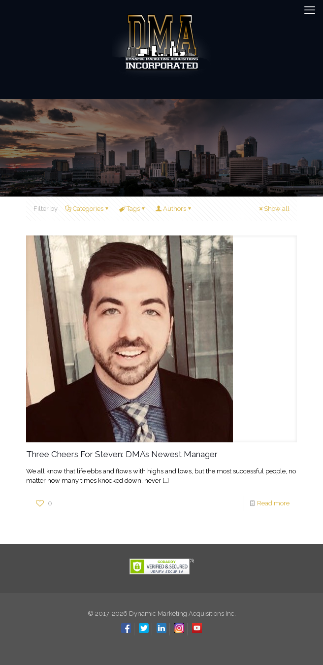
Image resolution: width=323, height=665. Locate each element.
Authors (174, 208)
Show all (274, 208)
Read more (273, 503)
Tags (132, 208)
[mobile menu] (309, 9)
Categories (87, 208)
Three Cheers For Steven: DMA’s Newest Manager (122, 454)
